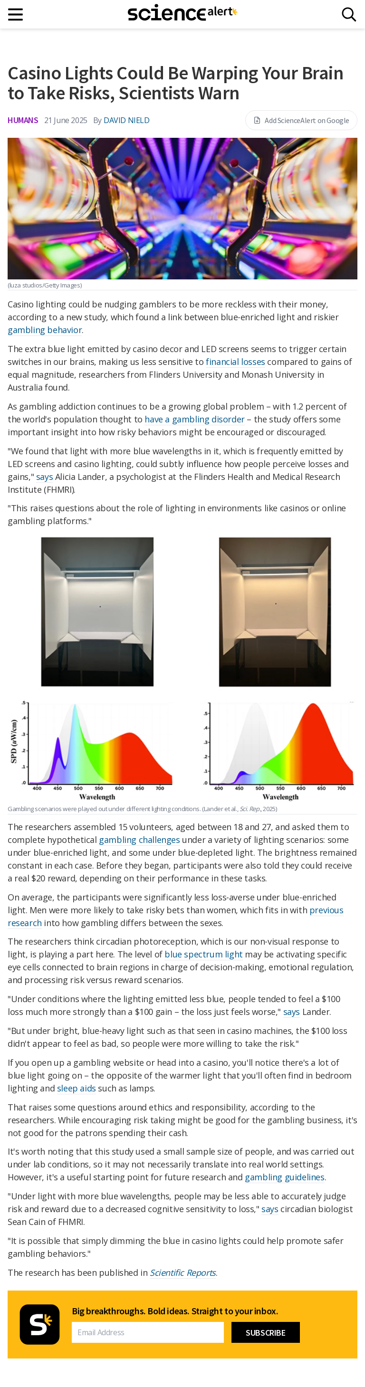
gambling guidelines (284, 1177)
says (44, 476)
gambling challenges (139, 839)
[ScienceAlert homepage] (182, 14)
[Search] (349, 14)
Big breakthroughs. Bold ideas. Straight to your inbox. (175, 1311)
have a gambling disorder (194, 419)
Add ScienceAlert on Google (301, 120)
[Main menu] (16, 14)
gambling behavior (45, 329)
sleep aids (76, 1088)
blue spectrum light (203, 954)
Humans (23, 120)
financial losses (235, 361)
